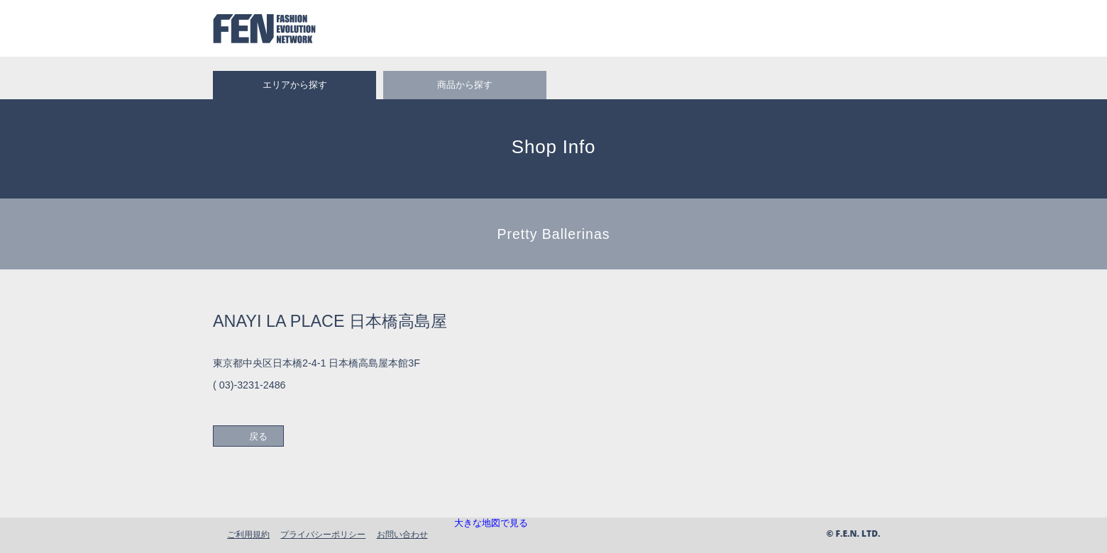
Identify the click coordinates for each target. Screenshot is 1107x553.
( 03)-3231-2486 (249, 385)
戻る (258, 436)
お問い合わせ (402, 534)
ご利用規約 (248, 534)
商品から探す (464, 84)
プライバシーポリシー (322, 534)
